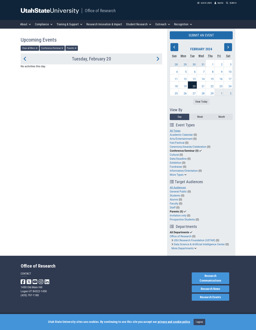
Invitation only (178, 215)
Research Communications (210, 278)
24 (230, 86)
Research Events (210, 297)
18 (176, 86)
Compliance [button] (44, 24)
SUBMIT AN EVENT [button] (201, 35)
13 (194, 79)
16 (221, 79)
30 (194, 64)
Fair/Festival (177, 142)
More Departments (182, 248)
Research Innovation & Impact (104, 24)
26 (185, 93)
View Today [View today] (201, 101)
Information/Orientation (184, 170)
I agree (199, 322)
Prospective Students (182, 219)
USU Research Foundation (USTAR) (194, 240)
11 (176, 79)
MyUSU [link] (218, 3)
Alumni (174, 199)
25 (176, 93)
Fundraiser (176, 166)
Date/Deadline (178, 158)
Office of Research (100, 10)
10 (230, 71)
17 (230, 79)
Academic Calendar (181, 134)
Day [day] (180, 116)
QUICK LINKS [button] (204, 3)
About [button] (25, 24)
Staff (173, 207)
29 (185, 64)
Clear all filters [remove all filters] (30, 48)
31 (203, 64)
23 (221, 86)
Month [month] (221, 116)
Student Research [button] (138, 24)
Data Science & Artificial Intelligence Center (199, 244)
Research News (210, 289)
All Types (175, 130)
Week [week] (200, 116)
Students (175, 195)
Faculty (174, 203)
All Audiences (178, 187)
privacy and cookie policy (174, 322)
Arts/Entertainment (181, 138)
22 (212, 86)
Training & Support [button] (69, 24)
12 (185, 79)
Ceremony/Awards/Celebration (188, 146)
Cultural (174, 154)
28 (176, 64)
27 (194, 93)
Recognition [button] (183, 24)
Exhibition (175, 162)
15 (212, 79)
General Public (178, 191)
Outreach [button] (162, 24)
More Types (177, 174)
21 (203, 86)
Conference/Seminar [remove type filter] (52, 48)
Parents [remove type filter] (72, 48)
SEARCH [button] (231, 3)
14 (203, 79)
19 (185, 86)
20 (194, 86)
